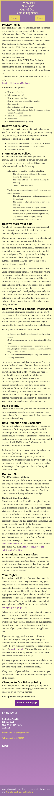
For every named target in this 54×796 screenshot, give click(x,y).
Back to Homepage (27, 702)
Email (40, 18)
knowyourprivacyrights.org (14, 607)
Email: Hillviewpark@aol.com (16, 83)
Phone (14, 18)
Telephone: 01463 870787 (13, 738)
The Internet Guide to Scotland (19, 792)
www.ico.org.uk (16, 649)
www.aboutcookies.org (12, 543)
